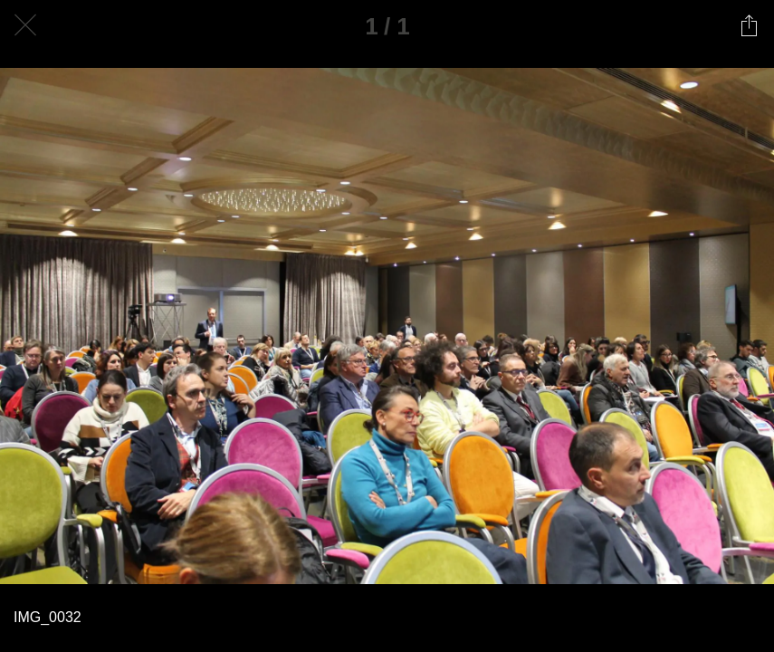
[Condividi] (748, 25)
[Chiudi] (25, 25)
